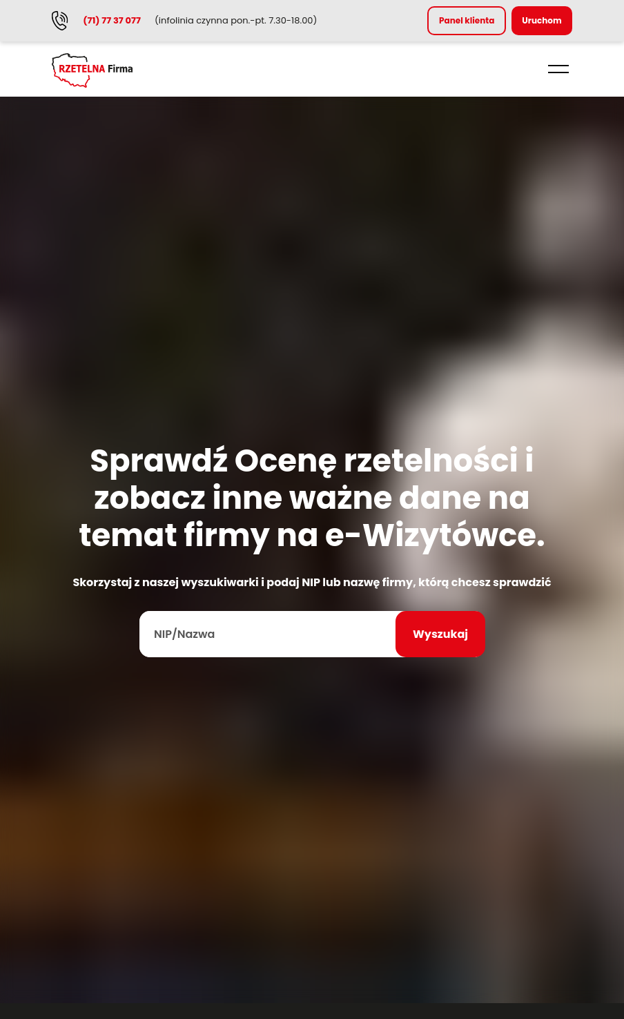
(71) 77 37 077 (112, 20)
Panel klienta (466, 20)
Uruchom (541, 20)
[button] (558, 69)
